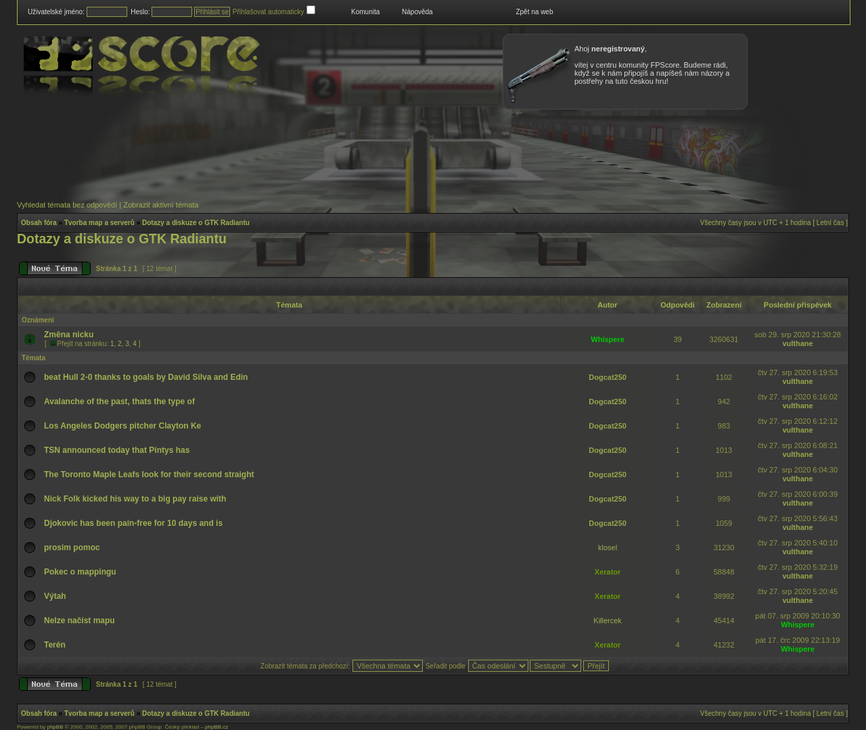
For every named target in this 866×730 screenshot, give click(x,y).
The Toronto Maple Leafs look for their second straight (149, 474)
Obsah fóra (39, 222)
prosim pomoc (72, 547)
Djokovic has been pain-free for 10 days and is (133, 523)
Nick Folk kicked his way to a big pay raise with (135, 499)
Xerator (608, 572)
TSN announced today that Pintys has (116, 450)
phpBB (55, 727)
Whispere (607, 339)
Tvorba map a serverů (99, 222)
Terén (55, 645)
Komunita (365, 12)
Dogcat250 (607, 377)
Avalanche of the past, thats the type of (119, 401)
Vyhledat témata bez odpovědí (67, 205)
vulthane (797, 343)
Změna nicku (68, 334)
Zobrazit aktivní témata (160, 205)
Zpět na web (534, 12)
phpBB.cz (216, 727)
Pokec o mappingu (80, 572)
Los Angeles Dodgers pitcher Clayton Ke (122, 426)
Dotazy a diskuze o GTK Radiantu (196, 222)
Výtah (55, 596)
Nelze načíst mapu (79, 620)
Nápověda (417, 12)
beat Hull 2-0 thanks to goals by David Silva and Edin (146, 377)
